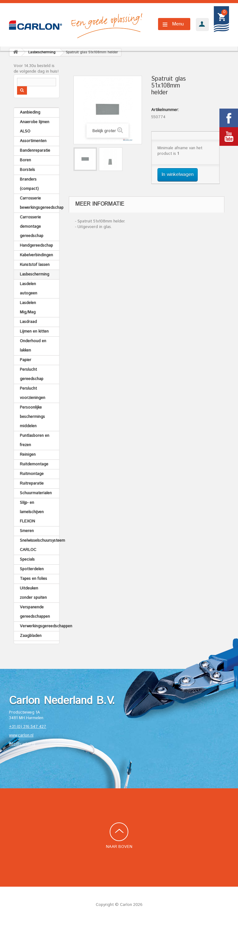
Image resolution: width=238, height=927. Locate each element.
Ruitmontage (32, 474)
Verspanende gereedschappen (35, 612)
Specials (27, 559)
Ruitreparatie (32, 483)
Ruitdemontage (34, 464)
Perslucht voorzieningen (32, 393)
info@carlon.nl (22, 744)
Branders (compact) (29, 184)
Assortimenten (33, 141)
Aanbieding (30, 112)
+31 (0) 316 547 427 (27, 727)
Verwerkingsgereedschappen (39, 626)
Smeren (27, 531)
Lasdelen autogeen (28, 288)
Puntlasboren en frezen (34, 440)
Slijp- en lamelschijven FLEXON (32, 512)
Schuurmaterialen (36, 493)
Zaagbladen (31, 636)
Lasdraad (28, 322)
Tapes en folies (33, 579)
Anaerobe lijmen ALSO (34, 126)
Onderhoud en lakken (33, 345)
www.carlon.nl (21, 735)
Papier (25, 360)
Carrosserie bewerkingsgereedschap (39, 203)
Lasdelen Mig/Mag (28, 307)
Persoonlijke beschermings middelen (32, 417)
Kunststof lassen (35, 265)
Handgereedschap (36, 246)
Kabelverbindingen (36, 255)
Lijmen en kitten (34, 331)
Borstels (27, 170)
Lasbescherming (34, 274)
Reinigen (28, 455)
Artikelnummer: (165, 110)
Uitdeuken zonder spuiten (33, 593)
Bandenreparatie (35, 151)
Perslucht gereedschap (31, 374)
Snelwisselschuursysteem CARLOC (39, 545)
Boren (25, 160)
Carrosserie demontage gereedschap (31, 226)
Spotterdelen (32, 569)
